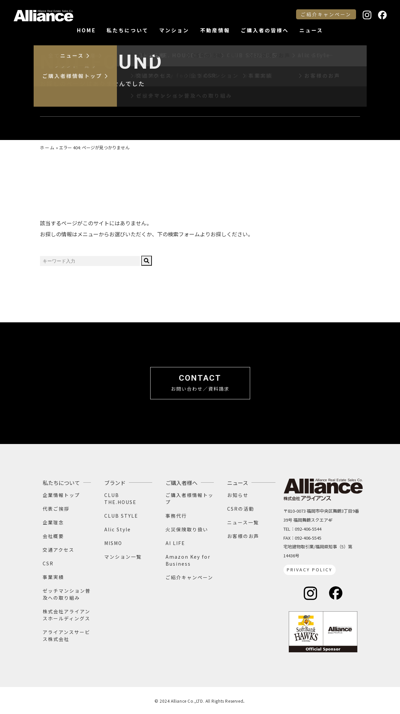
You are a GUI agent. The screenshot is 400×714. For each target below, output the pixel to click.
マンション (174, 30)
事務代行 (176, 515)
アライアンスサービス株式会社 (66, 635)
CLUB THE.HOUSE (120, 498)
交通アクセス (58, 549)
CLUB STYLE (121, 515)
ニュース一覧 (243, 522)
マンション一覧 (123, 556)
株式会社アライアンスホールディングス (66, 615)
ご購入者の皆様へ (265, 30)
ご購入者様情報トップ (189, 498)
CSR (48, 563)
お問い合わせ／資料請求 (200, 382)
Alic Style (117, 529)
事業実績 (53, 577)
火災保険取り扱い (187, 529)
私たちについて (128, 30)
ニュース (311, 30)
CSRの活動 (240, 508)
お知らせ (237, 495)
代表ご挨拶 (56, 508)
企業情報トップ (61, 495)
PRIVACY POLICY (309, 569)
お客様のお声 (243, 536)
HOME (86, 30)
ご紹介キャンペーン (326, 14)
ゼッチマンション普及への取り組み (67, 594)
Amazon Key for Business (188, 560)
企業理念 (53, 522)
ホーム (47, 147)
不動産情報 (215, 30)
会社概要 (53, 536)
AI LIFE (175, 543)
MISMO (113, 543)
